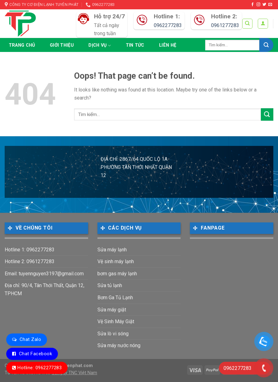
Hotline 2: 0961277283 (29, 261)
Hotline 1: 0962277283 (29, 250)
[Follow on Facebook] (252, 4)
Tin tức (135, 45)
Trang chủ (22, 45)
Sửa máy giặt (111, 310)
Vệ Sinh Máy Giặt (115, 321)
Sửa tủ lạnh (109, 285)
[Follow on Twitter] (264, 4)
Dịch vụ (99, 46)
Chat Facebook (35, 353)
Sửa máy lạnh (112, 250)
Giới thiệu (62, 45)
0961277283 (225, 25)
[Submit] (266, 45)
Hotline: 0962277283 (39, 367)
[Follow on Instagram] (258, 4)
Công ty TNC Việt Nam (74, 372)
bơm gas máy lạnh (117, 274)
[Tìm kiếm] (247, 24)
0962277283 (168, 25)
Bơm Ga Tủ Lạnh (115, 297)
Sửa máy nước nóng (118, 345)
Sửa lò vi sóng (113, 334)
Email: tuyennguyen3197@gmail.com (44, 274)
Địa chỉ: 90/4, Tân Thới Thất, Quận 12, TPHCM (44, 289)
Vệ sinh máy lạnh (115, 261)
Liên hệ (167, 45)
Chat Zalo (30, 339)
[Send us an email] (270, 4)
